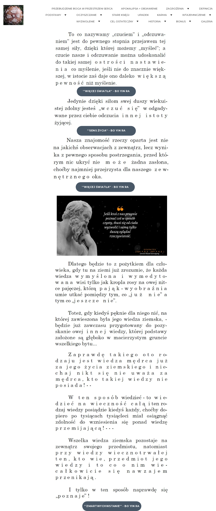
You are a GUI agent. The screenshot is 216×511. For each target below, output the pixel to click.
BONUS (181, 21)
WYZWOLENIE (85, 21)
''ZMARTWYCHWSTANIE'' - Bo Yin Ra (111, 506)
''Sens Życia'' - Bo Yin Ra (106, 130)
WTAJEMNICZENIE (194, 14)
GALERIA (207, 21)
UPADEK (143, 14)
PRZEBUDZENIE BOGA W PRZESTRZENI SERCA (82, 8)
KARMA (162, 14)
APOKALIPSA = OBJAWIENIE (139, 8)
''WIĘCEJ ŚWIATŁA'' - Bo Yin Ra (106, 91)
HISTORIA (154, 21)
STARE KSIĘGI (120, 14)
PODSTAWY (53, 14)
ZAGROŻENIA (175, 8)
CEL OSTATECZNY (121, 21)
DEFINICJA (206, 8)
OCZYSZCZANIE (86, 14)
